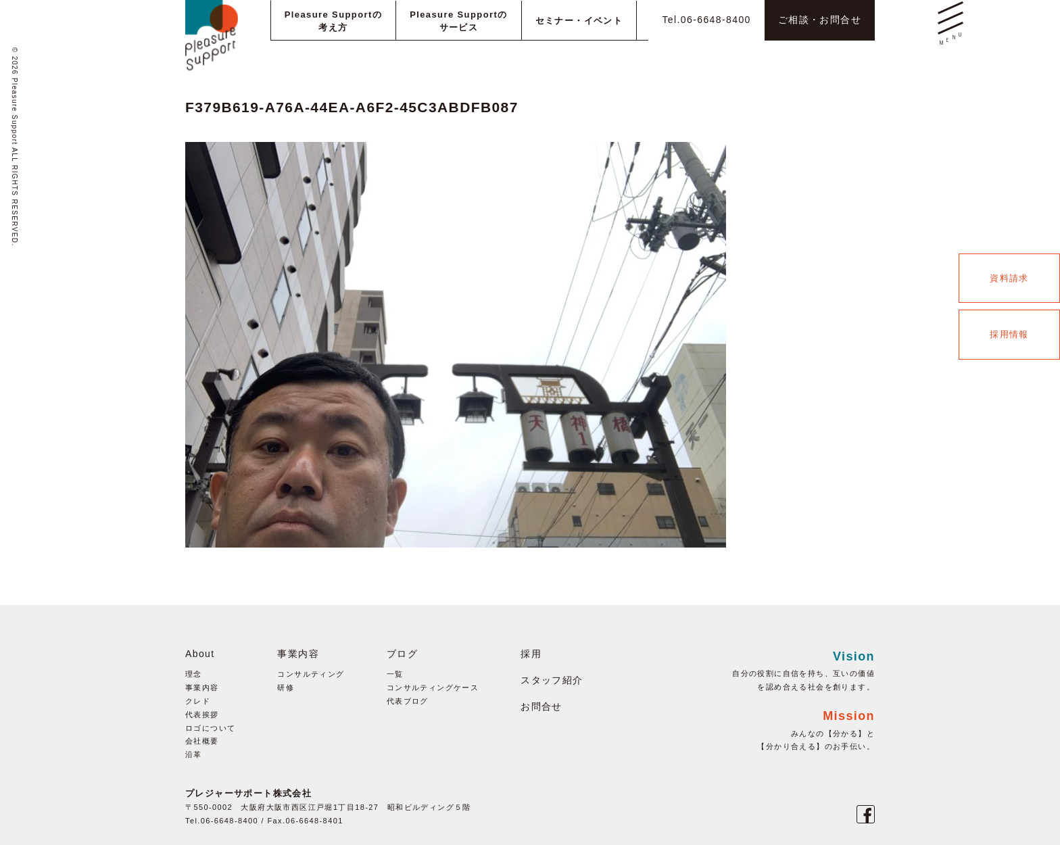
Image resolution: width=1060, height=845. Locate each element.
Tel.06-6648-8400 (706, 19)
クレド (197, 701)
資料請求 (1009, 278)
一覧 (395, 674)
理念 (193, 674)
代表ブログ (408, 701)
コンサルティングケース (433, 687)
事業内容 (202, 687)
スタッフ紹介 (552, 680)
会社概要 (202, 741)
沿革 (193, 754)
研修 (285, 687)
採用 (531, 653)
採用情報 (1009, 334)
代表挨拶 (202, 714)
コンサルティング (310, 674)
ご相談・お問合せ (819, 19)
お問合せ (541, 706)
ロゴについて (210, 728)
